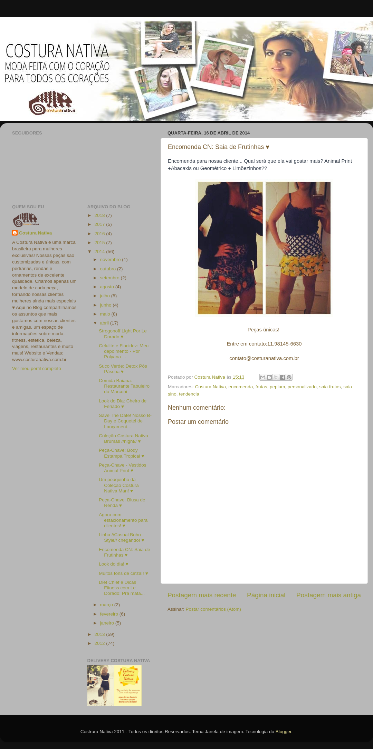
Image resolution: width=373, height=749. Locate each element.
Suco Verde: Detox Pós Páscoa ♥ (123, 368)
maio (106, 314)
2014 (100, 251)
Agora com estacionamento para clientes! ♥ (123, 520)
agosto (107, 286)
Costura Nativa (210, 386)
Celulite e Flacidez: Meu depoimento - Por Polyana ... (124, 351)
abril (105, 323)
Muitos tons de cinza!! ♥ (123, 573)
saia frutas (330, 386)
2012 (100, 643)
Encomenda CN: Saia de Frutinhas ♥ (124, 552)
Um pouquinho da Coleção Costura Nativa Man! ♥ (119, 485)
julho (105, 295)
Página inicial (266, 595)
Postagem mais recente (202, 595)
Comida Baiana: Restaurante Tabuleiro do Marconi (124, 386)
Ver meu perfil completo (36, 368)
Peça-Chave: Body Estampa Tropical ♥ (121, 453)
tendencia (189, 394)
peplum (277, 386)
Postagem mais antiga (328, 595)
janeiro (107, 623)
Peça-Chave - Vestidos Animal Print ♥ (122, 467)
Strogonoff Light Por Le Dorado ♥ (123, 333)
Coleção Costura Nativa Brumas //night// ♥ (123, 438)
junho (106, 305)
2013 (100, 634)
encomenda (241, 386)
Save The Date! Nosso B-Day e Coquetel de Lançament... (125, 421)
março (107, 604)
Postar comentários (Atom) (213, 609)
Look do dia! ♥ (113, 564)
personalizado (302, 386)
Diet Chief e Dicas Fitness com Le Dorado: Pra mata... (122, 588)
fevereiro (109, 614)
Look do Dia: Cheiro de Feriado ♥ (122, 403)
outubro (108, 268)
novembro (111, 259)
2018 (100, 215)
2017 (100, 224)
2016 (100, 233)
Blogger (283, 731)
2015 (100, 242)
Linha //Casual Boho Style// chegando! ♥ (121, 537)
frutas (261, 386)
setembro (110, 277)
